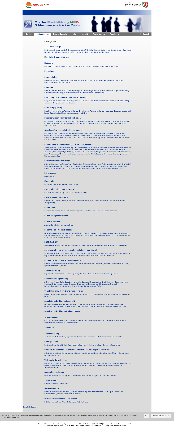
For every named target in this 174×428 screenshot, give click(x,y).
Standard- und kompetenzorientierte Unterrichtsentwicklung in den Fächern (76, 350)
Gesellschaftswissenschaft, (53, 135)
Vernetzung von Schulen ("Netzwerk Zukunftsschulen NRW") (80, 286)
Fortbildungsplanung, (72, 274)
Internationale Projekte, (96, 392)
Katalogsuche (43, 34)
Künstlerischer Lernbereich (56, 197)
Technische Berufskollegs (55, 360)
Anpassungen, (60, 245)
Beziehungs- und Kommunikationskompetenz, (60, 294)
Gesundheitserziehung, (79, 392)
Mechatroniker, (108, 365)
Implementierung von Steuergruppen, (75, 284)
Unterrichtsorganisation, (94, 375)
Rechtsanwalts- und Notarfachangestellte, (113, 166)
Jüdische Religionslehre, (89, 135)
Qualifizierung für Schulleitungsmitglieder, (110, 304)
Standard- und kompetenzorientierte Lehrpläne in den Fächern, (97, 353)
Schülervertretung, (59, 66)
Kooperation (49, 181)
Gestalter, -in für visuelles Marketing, (107, 363)
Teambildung (63, 384)
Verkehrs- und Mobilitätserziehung (68, 394)
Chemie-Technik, (59, 363)
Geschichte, (120, 133)
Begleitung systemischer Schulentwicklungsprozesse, (83, 282)
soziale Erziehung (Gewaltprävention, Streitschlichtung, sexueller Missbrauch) (92, 66)
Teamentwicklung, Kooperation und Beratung (59, 103)
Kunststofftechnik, (82, 365)
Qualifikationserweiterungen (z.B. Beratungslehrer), (94, 337)
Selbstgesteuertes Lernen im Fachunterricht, (59, 353)
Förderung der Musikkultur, (61, 392)
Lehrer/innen (49, 208)
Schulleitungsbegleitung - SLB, (92, 306)
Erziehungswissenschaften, (75, 50)
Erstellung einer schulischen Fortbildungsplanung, (61, 111)
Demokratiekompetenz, (84, 294)
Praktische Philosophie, (89, 138)
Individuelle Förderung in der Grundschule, (79, 93)
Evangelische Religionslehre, (106, 133)
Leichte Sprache (60, 34)
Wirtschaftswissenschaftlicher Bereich (60, 399)
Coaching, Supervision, (52, 211)
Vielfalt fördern (50, 380)
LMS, (117, 245)
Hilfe (74, 34)
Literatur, (63, 123)
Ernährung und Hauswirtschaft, (55, 50)
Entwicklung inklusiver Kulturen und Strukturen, (82, 101)
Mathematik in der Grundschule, (120, 253)
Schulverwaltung (51, 334)
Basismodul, (60, 148)
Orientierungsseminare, (87, 304)
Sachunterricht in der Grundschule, (62, 256)
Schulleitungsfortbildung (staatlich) (59, 301)
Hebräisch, (118, 121)
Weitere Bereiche (51, 388)
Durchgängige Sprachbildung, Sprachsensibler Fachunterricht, (74, 152)
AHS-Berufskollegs (52, 47)
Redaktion (114, 34)
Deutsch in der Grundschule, (94, 264)
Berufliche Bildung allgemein (56, 57)
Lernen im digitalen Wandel (56, 216)
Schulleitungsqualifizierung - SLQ (114, 306)
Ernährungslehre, (50, 345)
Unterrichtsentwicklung (54, 372)
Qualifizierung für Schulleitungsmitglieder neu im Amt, (62, 306)
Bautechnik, (48, 363)
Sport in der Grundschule (111, 345)
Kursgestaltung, (109, 245)
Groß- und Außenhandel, (73, 166)
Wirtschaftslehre (82, 402)
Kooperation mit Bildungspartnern (59, 189)
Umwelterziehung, (50, 394)
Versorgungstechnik (51, 367)
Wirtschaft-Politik (50, 140)
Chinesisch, (74, 121)
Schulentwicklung (52, 271)
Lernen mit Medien (52, 222)
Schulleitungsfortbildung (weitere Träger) (62, 311)
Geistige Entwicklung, (77, 80)
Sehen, (61, 82)
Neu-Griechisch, (102, 123)
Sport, (100, 345)
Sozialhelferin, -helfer (101, 52)
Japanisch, (48, 123)
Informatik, (97, 253)
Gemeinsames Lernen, (107, 101)
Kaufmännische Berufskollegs (57, 161)
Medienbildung (68, 225)
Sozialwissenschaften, (114, 138)
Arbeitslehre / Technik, (72, 253)
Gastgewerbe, (106, 50)
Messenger (123, 245)
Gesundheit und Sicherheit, (78, 321)
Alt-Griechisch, (49, 121)
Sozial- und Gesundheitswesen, (83, 52)
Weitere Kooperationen (70, 184)
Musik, (87, 201)
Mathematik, (105, 253)
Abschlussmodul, (50, 148)
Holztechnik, (124, 363)
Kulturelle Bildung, (71, 193)
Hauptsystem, (99, 245)
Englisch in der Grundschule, (95, 121)
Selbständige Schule (111, 274)
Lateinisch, (56, 123)
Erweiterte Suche (30, 407)
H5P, (92, 245)
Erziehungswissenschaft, (60, 133)
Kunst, (64, 201)
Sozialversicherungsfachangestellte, (77, 168)
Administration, (49, 245)
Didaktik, (56, 384)
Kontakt (84, 34)
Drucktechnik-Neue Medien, (74, 363)
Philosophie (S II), (69, 138)
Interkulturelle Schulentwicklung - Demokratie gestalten (68, 144)
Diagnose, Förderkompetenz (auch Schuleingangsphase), (78, 91)
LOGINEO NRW (51, 242)
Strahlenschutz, (49, 323)
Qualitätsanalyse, (86, 274)
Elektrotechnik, (89, 363)
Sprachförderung (99, 93)
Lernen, (56, 82)
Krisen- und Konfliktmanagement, (72, 211)
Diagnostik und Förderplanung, (55, 101)
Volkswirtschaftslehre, (69, 402)
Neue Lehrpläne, (65, 375)
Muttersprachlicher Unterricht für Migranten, (81, 123)
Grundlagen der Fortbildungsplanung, (92, 111)
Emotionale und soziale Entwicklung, (57, 80)
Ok (146, 416)
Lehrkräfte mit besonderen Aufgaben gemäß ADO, (61, 304)
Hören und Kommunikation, (94, 80)
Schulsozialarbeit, (120, 321)
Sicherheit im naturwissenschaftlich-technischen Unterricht (94, 256)
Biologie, (83, 253)
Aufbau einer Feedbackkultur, (54, 282)
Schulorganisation (52, 317)
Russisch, (122, 123)
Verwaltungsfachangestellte (115, 168)
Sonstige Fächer (51, 342)
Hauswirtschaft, (62, 345)
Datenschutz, (61, 337)
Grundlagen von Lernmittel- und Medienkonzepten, (70, 233)
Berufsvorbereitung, (51, 91)
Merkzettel (144, 34)
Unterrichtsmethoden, (78, 375)
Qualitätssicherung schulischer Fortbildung (72, 113)
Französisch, (110, 121)
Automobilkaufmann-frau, (53, 164)
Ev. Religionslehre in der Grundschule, (82, 133)
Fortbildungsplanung (53, 108)
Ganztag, (47, 321)
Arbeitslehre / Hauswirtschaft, (54, 253)
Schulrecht (49, 327)
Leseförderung (82, 193)
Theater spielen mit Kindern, (113, 392)
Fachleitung (49, 71)
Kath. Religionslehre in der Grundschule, (112, 135)
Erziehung (48, 63)
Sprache (67, 82)
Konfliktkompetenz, (99, 294)
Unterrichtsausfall (72, 323)
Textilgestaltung (49, 203)
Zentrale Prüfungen (109, 375)
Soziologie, (126, 138)
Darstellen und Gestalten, (53, 201)
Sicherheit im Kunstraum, (117, 201)
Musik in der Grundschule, (99, 201)
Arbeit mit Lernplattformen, (53, 225)
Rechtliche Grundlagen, (123, 101)
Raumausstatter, (66, 52)
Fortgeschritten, (84, 245)
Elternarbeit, (48, 66)
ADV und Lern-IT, (50, 337)
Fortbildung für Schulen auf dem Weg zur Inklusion (66, 97)
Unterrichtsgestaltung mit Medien (60, 237)
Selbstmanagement (110, 211)
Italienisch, (126, 121)
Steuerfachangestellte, (98, 168)
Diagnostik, (48, 384)
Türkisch (54, 125)
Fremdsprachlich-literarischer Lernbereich (62, 118)
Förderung (48, 87)
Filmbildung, (48, 233)
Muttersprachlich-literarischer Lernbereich (62, 260)
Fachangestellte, (107, 164)
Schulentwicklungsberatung (56, 279)
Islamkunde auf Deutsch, (72, 135)
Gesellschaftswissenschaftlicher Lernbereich (63, 130)
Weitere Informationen (161, 416)
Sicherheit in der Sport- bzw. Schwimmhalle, (83, 345)
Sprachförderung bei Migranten (55, 266)
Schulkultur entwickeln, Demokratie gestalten (63, 291)
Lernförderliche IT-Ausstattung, (73, 235)
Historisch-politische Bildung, (54, 193)
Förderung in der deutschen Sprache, (117, 264)
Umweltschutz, (60, 323)
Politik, (78, 138)
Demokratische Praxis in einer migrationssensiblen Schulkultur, (95, 150)
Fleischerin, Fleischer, (93, 50)
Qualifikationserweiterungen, (94, 211)
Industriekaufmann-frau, (90, 166)
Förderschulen (50, 77)
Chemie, (90, 253)
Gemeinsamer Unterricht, (60, 321)
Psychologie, (102, 138)
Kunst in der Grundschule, (76, 201)
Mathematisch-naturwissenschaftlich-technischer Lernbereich (70, 250)
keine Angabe (50, 173)
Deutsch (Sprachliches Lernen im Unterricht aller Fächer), (64, 264)
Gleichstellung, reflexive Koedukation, (101, 321)
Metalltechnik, (118, 365)
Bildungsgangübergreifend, (92, 164)
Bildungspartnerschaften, (53, 184)
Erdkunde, (48, 133)
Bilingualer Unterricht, (62, 121)
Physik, (47, 256)
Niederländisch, (113, 123)
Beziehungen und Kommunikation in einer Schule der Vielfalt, (86, 148)
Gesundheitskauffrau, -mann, (54, 166)
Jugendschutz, (71, 337)
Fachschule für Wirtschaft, (122, 164)
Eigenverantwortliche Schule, (54, 274)
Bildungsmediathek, (72, 245)
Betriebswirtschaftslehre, (53, 402)
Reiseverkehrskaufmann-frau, (54, 168)
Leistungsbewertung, (51, 375)
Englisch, (82, 121)
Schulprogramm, (98, 274)
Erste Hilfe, (48, 392)
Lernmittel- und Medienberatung (58, 230)
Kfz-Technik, (71, 365)
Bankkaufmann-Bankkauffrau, (72, 164)
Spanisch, (48, 125)
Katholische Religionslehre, (53, 138)
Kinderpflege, (55, 52)
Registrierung (99, 34)
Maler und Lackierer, (96, 365)
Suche (29, 34)
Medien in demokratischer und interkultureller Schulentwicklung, (81, 154)
